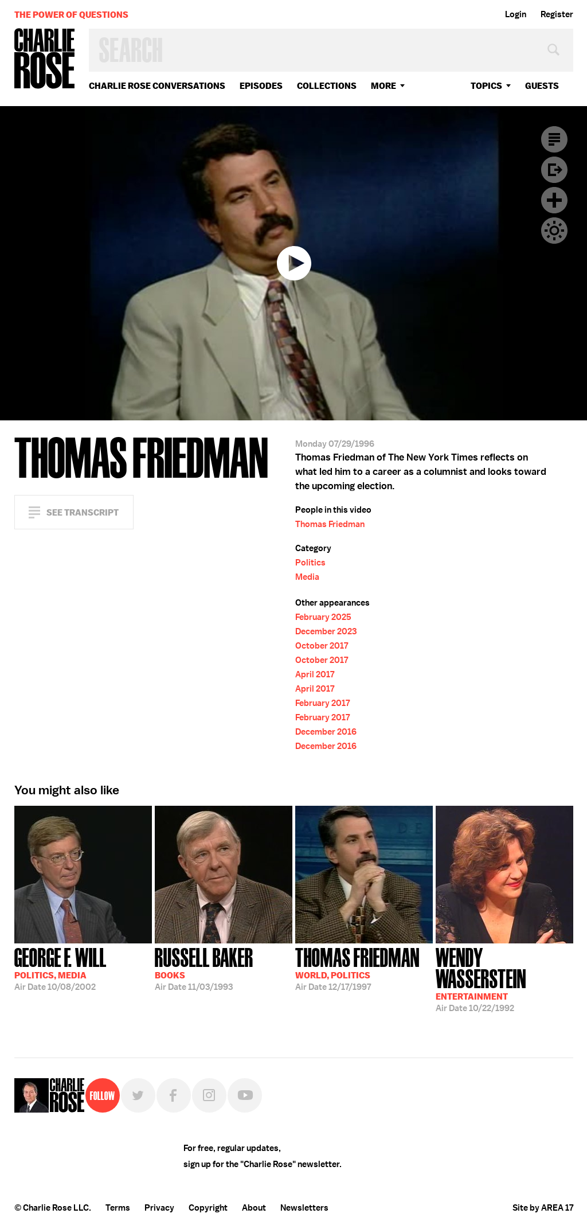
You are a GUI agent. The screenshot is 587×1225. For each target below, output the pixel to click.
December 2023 (326, 631)
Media (307, 577)
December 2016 (326, 732)
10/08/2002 (60, 968)
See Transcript (82, 512)
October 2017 (321, 645)
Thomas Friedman (330, 524)
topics (486, 85)
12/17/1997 (357, 968)
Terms (117, 1208)
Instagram (209, 1095)
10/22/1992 (504, 978)
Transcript (554, 139)
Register (557, 14)
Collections (327, 85)
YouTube (245, 1095)
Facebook (173, 1095)
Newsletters (304, 1208)
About (254, 1208)
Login (515, 14)
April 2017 (314, 674)
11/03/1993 (204, 968)
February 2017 (322, 703)
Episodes (261, 85)
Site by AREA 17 (542, 1208)
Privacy (159, 1208)
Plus (554, 200)
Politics (310, 562)
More (383, 85)
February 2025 (323, 617)
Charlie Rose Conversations (157, 85)
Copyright (208, 1208)
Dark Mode (554, 230)
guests (542, 85)
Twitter (138, 1095)
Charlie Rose (44, 59)
